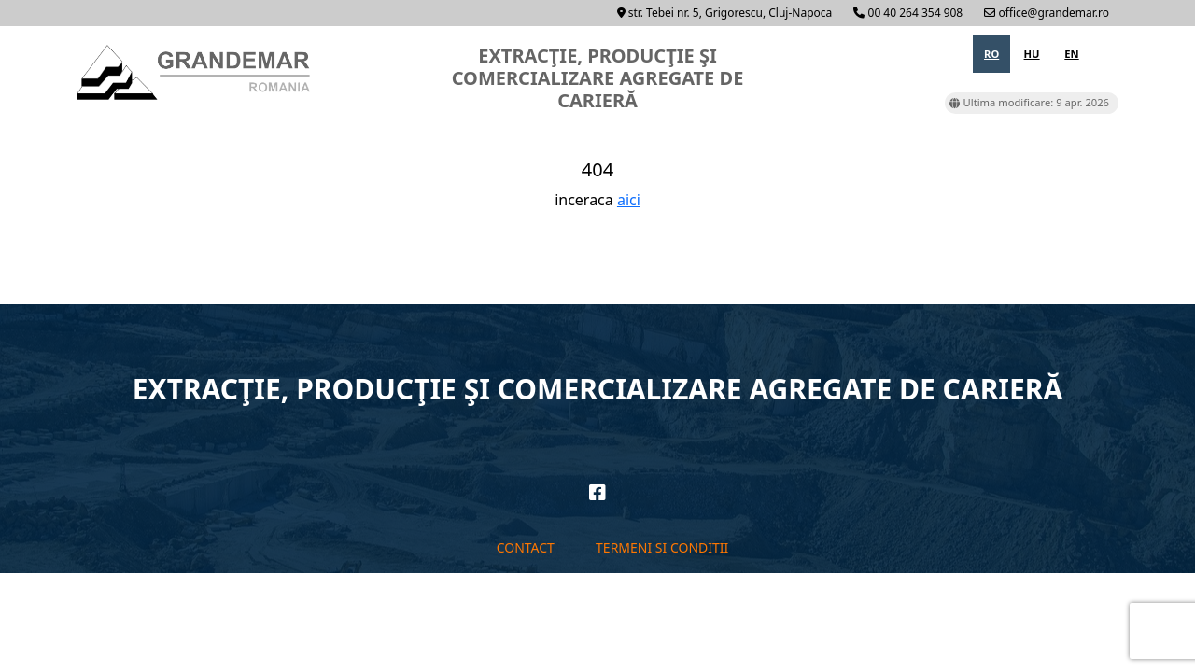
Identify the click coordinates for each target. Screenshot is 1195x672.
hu (1032, 54)
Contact (526, 547)
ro (991, 54)
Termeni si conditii (662, 547)
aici (628, 199)
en (1071, 54)
